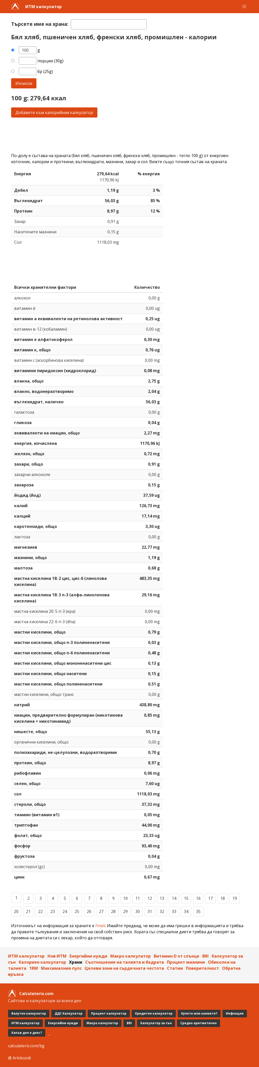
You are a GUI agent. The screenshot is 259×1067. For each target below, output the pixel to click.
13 (162, 898)
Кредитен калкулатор (153, 1013)
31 (149, 911)
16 (198, 898)
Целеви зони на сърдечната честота (124, 968)
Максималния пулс (61, 968)
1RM (33, 968)
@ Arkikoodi (19, 1058)
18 (222, 898)
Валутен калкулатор (28, 1013)
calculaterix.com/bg (26, 1046)
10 (125, 898)
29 (125, 911)
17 (210, 898)
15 (186, 898)
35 (198, 911)
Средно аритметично (198, 1023)
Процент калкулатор (108, 1013)
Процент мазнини (186, 962)
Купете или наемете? (199, 1013)
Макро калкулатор (130, 956)
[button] (244, 6)
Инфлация (235, 1013)
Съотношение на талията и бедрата (124, 962)
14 (174, 898)
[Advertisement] (129, 135)
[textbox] (109, 24)
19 (234, 898)
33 (174, 911)
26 (89, 911)
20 (16, 911)
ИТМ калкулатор (43, 6)
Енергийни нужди (88, 956)
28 (113, 911)
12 (149, 898)
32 (162, 911)
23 (52, 911)
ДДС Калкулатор (68, 1013)
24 (64, 911)
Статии (175, 968)
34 (186, 911)
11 (137, 898)
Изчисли (23, 83)
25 (77, 911)
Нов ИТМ (57, 956)
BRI (205, 956)
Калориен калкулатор (42, 962)
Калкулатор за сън (156, 1023)
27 (101, 911)
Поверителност (202, 968)
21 (28, 911)
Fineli (100, 925)
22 (40, 911)
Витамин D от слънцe (176, 956)
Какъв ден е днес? (26, 1033)
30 (137, 911)
